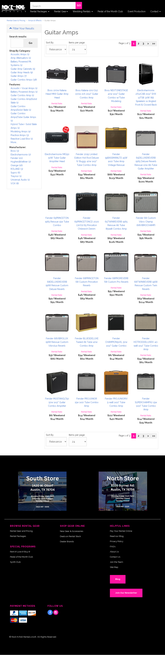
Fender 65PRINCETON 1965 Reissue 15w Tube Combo (57, 222)
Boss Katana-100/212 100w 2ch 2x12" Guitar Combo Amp (86, 94)
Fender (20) (17, 158)
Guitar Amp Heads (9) (22, 72)
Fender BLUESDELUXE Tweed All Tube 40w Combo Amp (86, 342)
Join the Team (116, 562)
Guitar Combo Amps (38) (24, 79)
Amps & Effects (35, 20)
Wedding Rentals (83, 11)
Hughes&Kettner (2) (21, 161)
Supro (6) (15, 172)
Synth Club (15, 562)
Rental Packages (39, 11)
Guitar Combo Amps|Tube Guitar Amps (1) (23, 117)
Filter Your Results (21, 28)
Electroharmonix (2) (21, 154)
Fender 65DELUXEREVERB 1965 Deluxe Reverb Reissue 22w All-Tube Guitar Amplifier (146, 161)
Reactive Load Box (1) (22, 138)
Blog (117, 579)
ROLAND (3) (17, 169)
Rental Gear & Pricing (16, 20)
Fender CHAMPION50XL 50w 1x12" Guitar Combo (116, 342)
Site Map (114, 567)
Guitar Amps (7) (19, 76)
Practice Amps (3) (20, 135)
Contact (155, 11)
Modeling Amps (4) (21, 131)
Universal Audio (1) (20, 179)
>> (153, 43)
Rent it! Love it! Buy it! (20, 551)
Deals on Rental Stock (70, 536)
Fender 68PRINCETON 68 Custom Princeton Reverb (86, 282)
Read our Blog (117, 536)
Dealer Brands (67, 541)
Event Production (137, 11)
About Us (114, 551)
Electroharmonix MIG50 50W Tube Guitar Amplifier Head (57, 158)
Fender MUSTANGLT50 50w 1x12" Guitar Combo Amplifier (57, 402)
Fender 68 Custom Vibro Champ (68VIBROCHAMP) (146, 222)
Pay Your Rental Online (121, 531)
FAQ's (112, 546)
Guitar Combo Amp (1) (22, 95)
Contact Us (115, 557)
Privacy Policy (116, 541)
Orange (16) (17, 165)
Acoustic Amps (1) (20, 54)
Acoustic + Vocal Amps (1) (24, 88)
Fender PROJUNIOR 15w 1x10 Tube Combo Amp (86, 402)
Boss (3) (15, 151)
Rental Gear (61, 11)
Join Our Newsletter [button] (126, 593)
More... (14, 142)
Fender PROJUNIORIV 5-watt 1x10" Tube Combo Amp (116, 402)
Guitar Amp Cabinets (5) (23, 69)
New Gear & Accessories (71, 531)
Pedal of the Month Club (110, 11)
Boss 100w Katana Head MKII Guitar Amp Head (57, 94)
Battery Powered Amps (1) (24, 92)
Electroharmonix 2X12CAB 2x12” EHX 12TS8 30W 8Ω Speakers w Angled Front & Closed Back (146, 97)
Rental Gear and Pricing (21, 531)
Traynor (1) (16, 176)
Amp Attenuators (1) (21, 58)
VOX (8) (15, 183)
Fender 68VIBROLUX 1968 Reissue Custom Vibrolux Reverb (57, 342)
